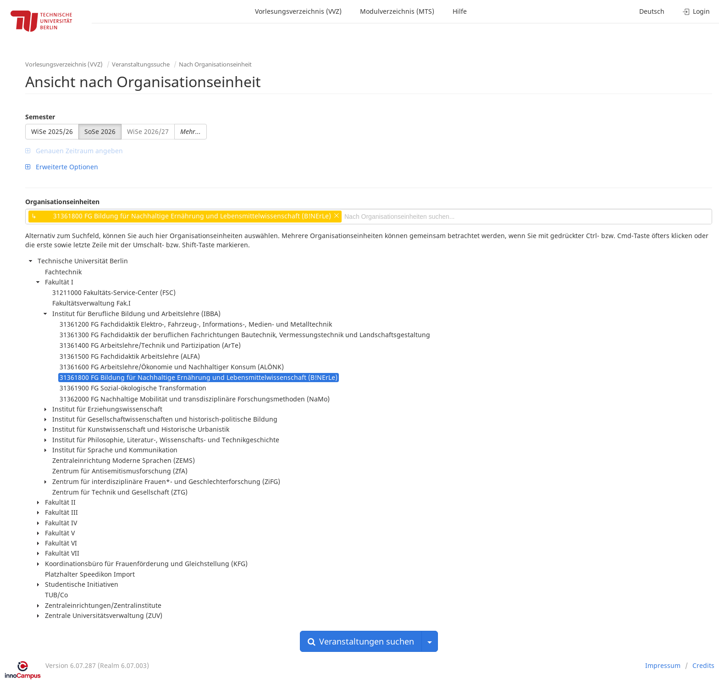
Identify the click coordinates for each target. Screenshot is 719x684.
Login (696, 11)
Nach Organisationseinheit (215, 64)
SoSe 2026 (100, 131)
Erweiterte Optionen (61, 166)
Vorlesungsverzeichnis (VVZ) (298, 11)
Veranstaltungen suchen (361, 641)
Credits (703, 665)
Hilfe (460, 11)
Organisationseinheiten (62, 201)
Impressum (662, 665)
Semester (40, 116)
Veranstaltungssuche (141, 64)
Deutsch (651, 11)
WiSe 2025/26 (52, 131)
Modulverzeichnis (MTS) (397, 11)
